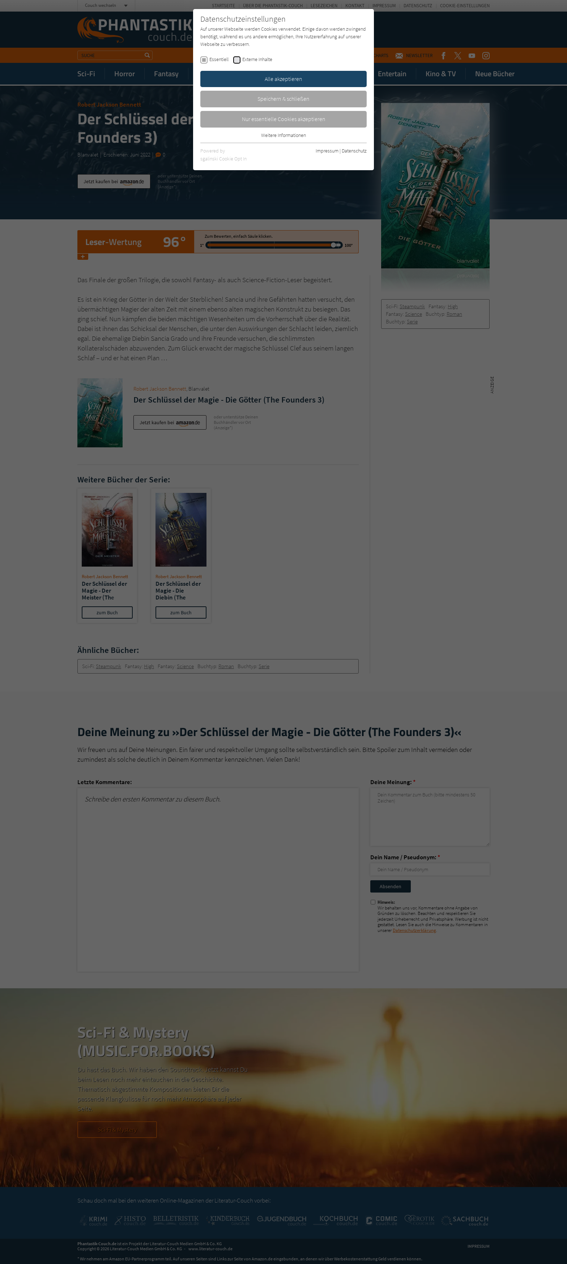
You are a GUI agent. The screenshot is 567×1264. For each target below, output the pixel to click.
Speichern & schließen (283, 98)
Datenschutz (354, 150)
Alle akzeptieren (283, 78)
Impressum (327, 150)
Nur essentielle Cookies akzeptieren (283, 118)
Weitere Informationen (283, 135)
